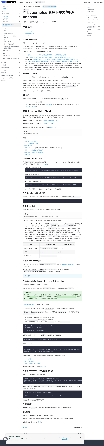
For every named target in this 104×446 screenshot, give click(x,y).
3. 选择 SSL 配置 (90, 22)
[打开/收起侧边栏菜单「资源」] (19, 53)
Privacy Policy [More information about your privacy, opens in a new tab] (25, 440)
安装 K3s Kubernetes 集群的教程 (36, 55)
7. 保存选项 (89, 33)
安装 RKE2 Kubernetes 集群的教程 (38, 57)
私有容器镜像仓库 (29, 361)
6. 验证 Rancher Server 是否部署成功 (94, 30)
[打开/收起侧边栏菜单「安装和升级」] (19, 16)
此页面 (28, 65)
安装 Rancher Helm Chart (91, 15)
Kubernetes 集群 (29, 31)
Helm (26, 104)
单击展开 (27, 276)
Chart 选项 (43, 366)
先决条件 (88, 7)
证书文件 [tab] (47, 304)
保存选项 (27, 154)
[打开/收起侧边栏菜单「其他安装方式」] (19, 50)
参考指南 (3, 65)
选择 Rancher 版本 (48, 123)
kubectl (27, 102)
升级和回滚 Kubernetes (9, 55)
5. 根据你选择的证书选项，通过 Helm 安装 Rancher (93, 27)
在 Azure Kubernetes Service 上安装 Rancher (12, 40)
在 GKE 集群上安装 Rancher (11, 44)
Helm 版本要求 (49, 104)
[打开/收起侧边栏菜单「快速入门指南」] (19, 14)
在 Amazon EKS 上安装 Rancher (10, 36)
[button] (5, 439)
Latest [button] (21, 2)
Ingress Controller (29, 33)
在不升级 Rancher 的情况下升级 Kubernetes (11, 59)
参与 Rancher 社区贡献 (7, 78)
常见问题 (3, 70)
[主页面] (24, 6)
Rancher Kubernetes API (7, 75)
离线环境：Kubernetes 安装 (49, 120)
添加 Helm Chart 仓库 (30, 141)
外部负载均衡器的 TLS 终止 (51, 216)
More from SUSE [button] (97, 2)
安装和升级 (5, 16)
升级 (5, 30)
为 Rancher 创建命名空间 (31, 143)
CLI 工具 (27, 35)
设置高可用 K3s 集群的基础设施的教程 (56, 55)
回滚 (5, 28)
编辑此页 (26, 427)
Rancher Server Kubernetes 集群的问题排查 (11, 47)
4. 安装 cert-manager (91, 24)
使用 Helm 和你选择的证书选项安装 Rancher (36, 150)
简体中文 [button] (28, 2)
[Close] (80, 437)
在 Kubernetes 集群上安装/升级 (9, 24)
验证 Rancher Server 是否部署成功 (34, 152)
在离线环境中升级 (8, 33)
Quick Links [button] (87, 2)
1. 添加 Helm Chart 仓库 (92, 17)
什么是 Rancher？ (6, 6)
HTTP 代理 (28, 359)
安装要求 (5, 19)
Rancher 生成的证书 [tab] (29, 304)
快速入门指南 (5, 13)
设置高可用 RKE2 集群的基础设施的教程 (59, 57)
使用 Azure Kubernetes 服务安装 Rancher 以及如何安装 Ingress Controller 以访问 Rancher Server (53, 61)
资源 (4, 53)
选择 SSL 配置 (28, 145)
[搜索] (40, 2)
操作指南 (3, 62)
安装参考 (5, 21)
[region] (45, 439)
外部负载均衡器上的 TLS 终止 (32, 363)
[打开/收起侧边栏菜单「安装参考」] (19, 21)
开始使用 (3, 8)
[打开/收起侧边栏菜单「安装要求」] (19, 19)
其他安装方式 (6, 50)
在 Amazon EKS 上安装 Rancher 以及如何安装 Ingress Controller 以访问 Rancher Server (55, 59)
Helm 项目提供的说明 (30, 106)
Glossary (3, 80)
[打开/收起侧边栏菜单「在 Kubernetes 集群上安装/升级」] (19, 25)
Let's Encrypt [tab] (40, 304)
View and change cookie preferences (65, 438)
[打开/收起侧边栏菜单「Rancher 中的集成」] (19, 67)
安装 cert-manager (30, 147)
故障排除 (3, 72)
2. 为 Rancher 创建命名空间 (92, 19)
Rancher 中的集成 (6, 67)
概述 (3, 11)
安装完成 (89, 35)
